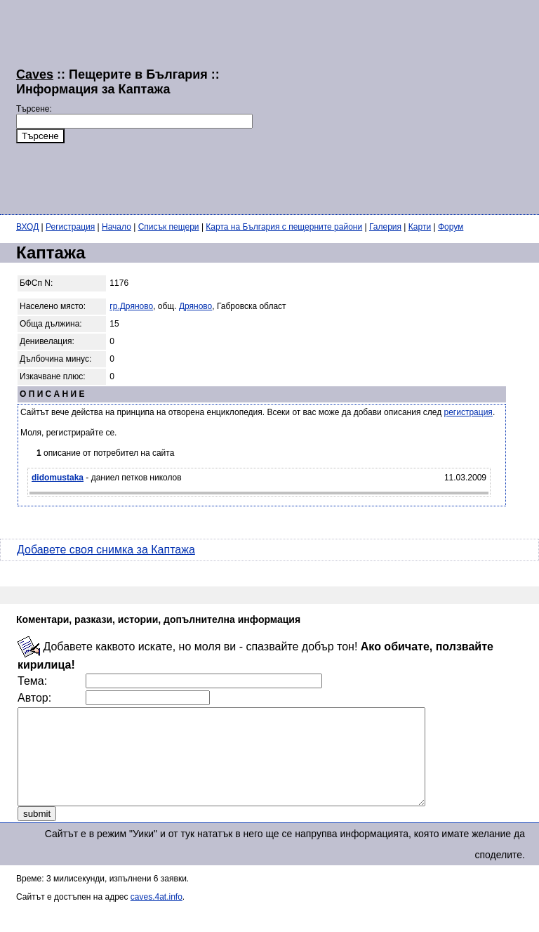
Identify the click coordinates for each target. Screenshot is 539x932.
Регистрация (70, 227)
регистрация (468, 412)
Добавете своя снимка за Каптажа (106, 550)
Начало (116, 227)
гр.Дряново (131, 306)
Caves (34, 74)
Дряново (195, 306)
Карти (419, 227)
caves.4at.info (156, 916)
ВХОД (27, 227)
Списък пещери (168, 227)
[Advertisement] (396, 105)
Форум (450, 227)
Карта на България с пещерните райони (284, 227)
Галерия (385, 227)
